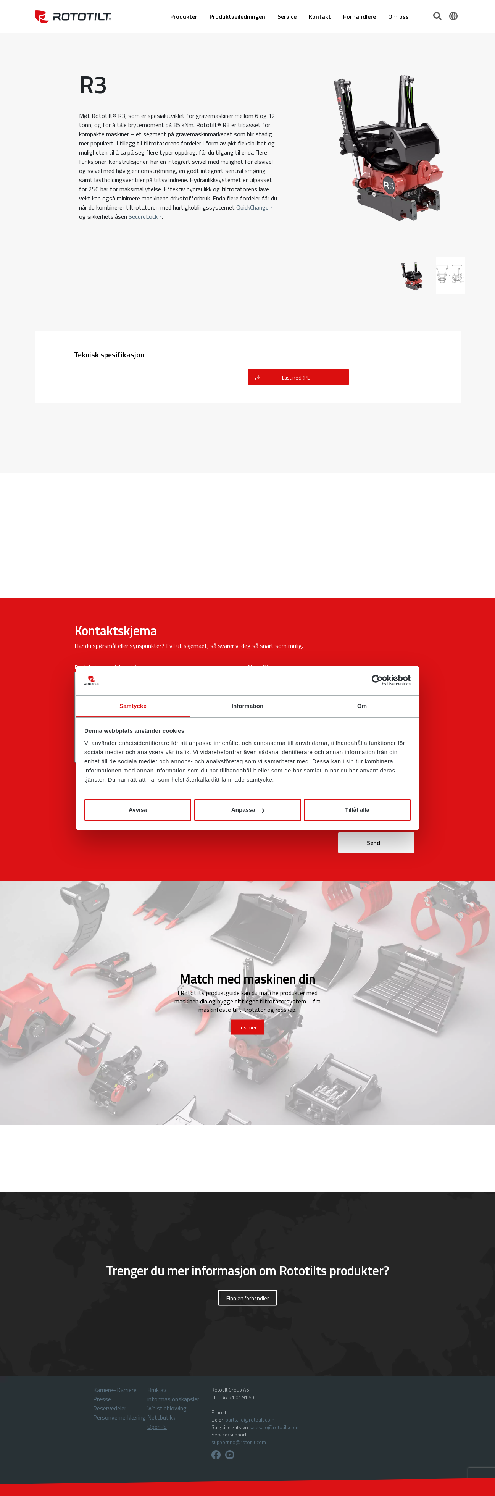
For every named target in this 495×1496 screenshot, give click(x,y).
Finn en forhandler (247, 1298)
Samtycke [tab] (133, 706)
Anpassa (247, 809)
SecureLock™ (145, 216)
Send (373, 842)
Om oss (398, 16)
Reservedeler (109, 1408)
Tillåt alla (357, 809)
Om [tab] (362, 706)
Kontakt (320, 16)
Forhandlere (359, 16)
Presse (102, 1399)
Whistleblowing (167, 1408)
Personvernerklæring (119, 1417)
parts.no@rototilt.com (250, 1419)
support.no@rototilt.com (238, 1442)
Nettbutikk (161, 1417)
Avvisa (138, 809)
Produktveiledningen (237, 16)
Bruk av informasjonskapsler (173, 1394)
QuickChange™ (254, 207)
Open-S (157, 1426)
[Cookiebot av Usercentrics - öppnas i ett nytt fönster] (377, 681)
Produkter (183, 16)
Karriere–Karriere (115, 1389)
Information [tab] (248, 706)
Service (287, 16)
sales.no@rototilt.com (273, 1427)
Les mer (248, 1027)
